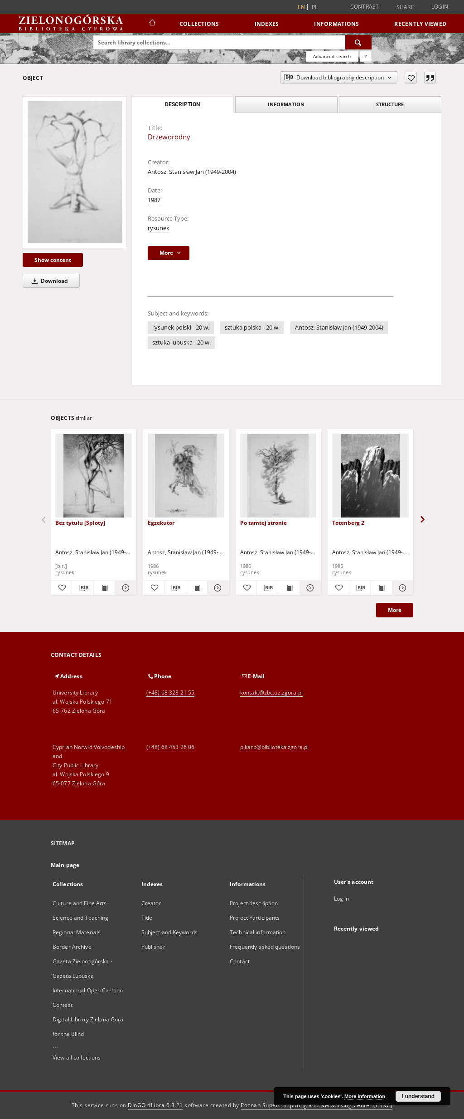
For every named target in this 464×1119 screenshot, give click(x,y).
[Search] (358, 42)
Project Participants (255, 918)
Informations (336, 24)
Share (405, 7)
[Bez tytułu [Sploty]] (93, 476)
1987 (154, 200)
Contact (240, 961)
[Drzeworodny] (75, 172)
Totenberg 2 (348, 523)
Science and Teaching (80, 918)
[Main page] (151, 24)
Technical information (258, 932)
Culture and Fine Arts (80, 903)
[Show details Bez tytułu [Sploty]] (124, 588)
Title (147, 918)
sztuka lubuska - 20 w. (181, 342)
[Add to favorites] (411, 78)
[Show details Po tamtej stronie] (309, 588)
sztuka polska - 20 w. (252, 327)
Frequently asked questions (265, 947)
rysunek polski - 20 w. (180, 327)
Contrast (364, 6)
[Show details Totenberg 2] (401, 588)
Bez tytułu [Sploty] (80, 523)
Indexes (267, 24)
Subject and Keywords (169, 932)
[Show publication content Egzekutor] (196, 588)
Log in (341, 898)
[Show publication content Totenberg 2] (381, 588)
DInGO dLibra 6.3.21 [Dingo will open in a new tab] (155, 1105)
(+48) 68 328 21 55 (170, 692)
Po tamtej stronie (263, 523)
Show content (52, 260)
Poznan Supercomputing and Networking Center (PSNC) (316, 1105)
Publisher (153, 947)
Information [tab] (286, 104)
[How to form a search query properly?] (366, 56)
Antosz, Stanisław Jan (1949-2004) (192, 172)
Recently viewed (420, 24)
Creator (151, 903)
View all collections (77, 1057)
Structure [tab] (390, 104)
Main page (65, 865)
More (394, 610)
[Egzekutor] (186, 476)
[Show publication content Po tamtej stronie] (288, 588)
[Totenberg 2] (370, 476)
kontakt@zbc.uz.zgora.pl (271, 692)
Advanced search (332, 56)
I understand (418, 1096)
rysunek (158, 228)
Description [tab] (182, 104)
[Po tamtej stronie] (278, 476)
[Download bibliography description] (82, 588)
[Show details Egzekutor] (216, 588)
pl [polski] (315, 7)
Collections (199, 24)
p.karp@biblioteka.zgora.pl (274, 747)
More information (364, 1096)
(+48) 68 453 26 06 (170, 747)
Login (439, 6)
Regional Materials (77, 932)
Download (48, 281)
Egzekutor (161, 523)
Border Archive (72, 947)
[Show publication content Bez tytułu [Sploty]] (104, 588)
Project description (254, 903)
